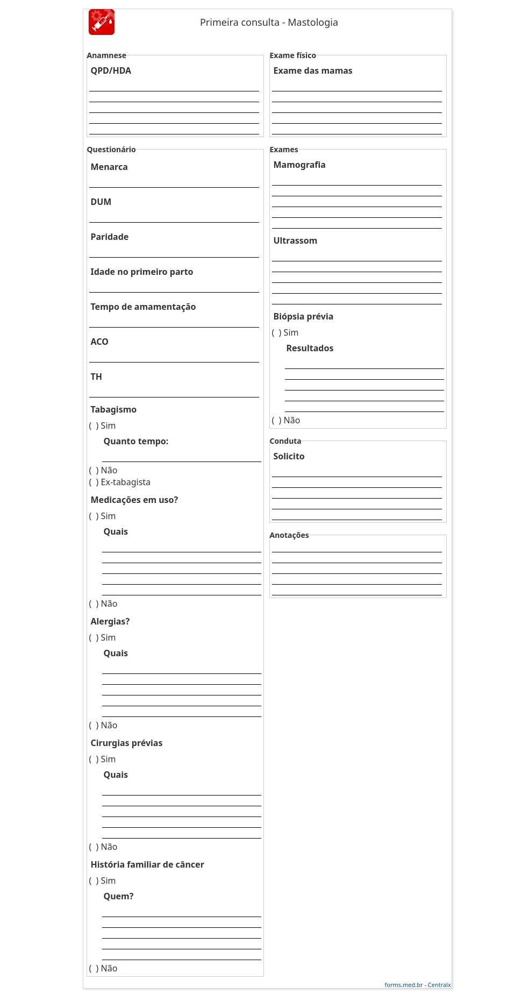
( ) (94, 425)
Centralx (439, 985)
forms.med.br (404, 985)
